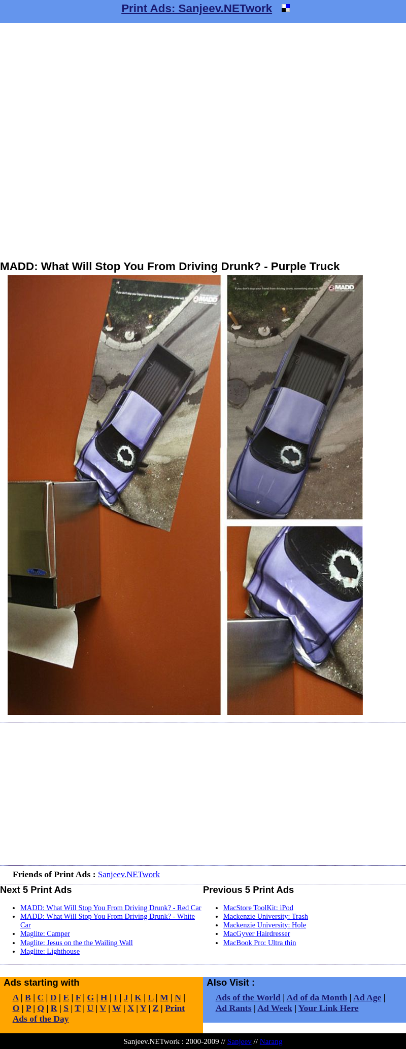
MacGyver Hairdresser (256, 933)
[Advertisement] (119, 141)
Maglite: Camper (45, 933)
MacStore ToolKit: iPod (258, 908)
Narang (271, 1041)
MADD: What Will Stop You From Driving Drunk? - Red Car (110, 908)
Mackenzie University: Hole (264, 925)
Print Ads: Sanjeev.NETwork (196, 8)
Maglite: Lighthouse (50, 951)
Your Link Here (328, 1008)
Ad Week (274, 1008)
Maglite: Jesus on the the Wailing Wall (76, 943)
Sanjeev (239, 1041)
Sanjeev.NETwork (129, 874)
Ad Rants (234, 1008)
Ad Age (367, 997)
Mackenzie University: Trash (265, 916)
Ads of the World (248, 997)
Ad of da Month (317, 997)
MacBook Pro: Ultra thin (259, 943)
